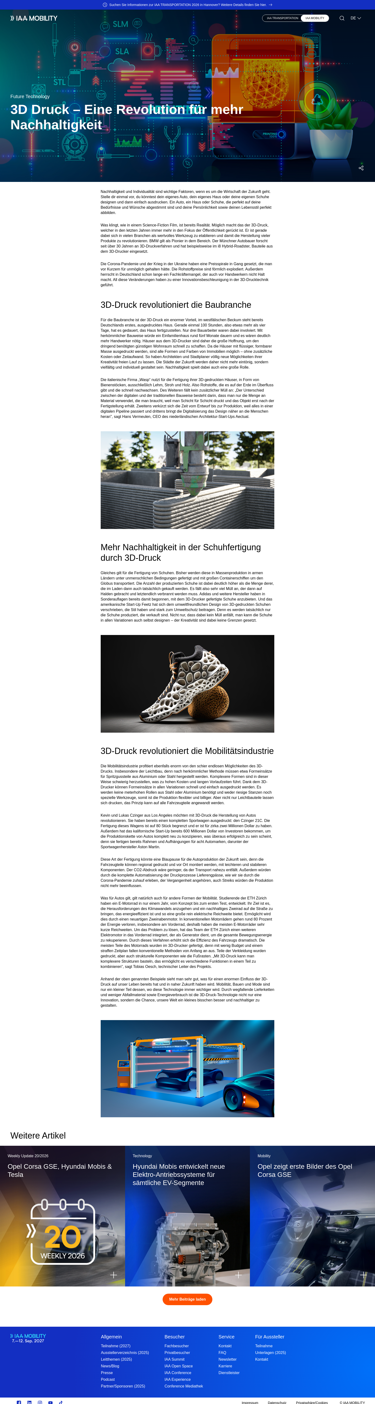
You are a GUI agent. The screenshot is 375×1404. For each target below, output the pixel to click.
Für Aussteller (269, 1336)
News (124, 18)
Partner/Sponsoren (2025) (123, 1386)
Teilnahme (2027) (116, 1346)
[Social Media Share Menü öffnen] (361, 168)
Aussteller (80, 18)
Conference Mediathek (184, 1386)
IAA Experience (178, 1379)
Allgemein (111, 1336)
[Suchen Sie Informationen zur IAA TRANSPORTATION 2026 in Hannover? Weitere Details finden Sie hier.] (187, 4)
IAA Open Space (179, 1366)
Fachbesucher (177, 1346)
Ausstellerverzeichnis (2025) (125, 1353)
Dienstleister (229, 1373)
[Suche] (342, 18)
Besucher (104, 18)
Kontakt (225, 1346)
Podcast (108, 1379)
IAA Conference (178, 1373)
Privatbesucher (177, 1353)
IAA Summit (175, 1359)
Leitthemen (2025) (116, 1359)
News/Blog (110, 1366)
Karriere (225, 1366)
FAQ (222, 1353)
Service (227, 1336)
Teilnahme (264, 1346)
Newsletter (228, 1359)
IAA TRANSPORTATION (282, 18)
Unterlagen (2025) (270, 1353)
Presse (175, 18)
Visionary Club (149, 18)
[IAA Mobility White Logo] (34, 18)
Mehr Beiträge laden (187, 1299)
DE (356, 18)
